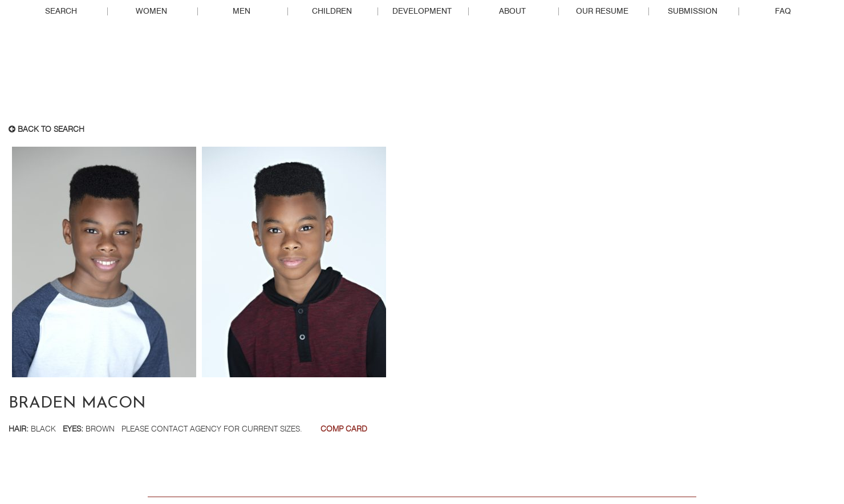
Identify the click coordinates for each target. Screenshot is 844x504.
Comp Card (343, 429)
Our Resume (602, 11)
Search (61, 11)
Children (332, 11)
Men (241, 11)
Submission (692, 11)
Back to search (46, 130)
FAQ (783, 11)
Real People (422, 74)
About (512, 11)
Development (422, 11)
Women (151, 11)
